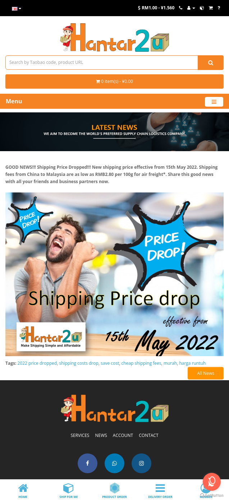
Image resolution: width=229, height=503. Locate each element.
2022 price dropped (37, 363)
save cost (110, 363)
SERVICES (79, 435)
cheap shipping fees (141, 363)
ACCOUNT (123, 435)
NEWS (101, 435)
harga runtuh (192, 363)
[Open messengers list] (212, 482)
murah (170, 363)
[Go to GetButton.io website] (211, 495)
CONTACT (148, 435)
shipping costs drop (78, 363)
